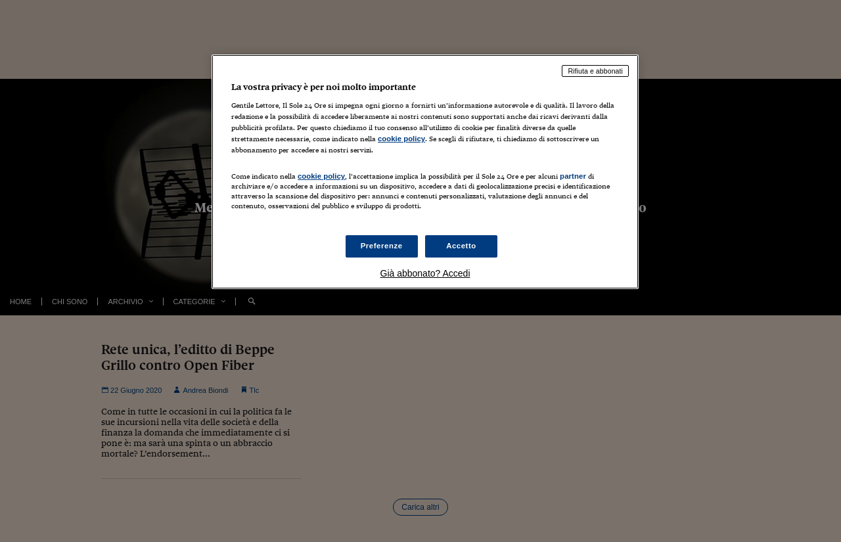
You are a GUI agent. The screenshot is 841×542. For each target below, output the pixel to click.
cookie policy (401, 139)
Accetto (461, 246)
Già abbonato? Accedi (425, 273)
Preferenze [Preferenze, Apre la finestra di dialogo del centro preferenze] (382, 246)
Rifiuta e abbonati (595, 71)
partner (573, 176)
